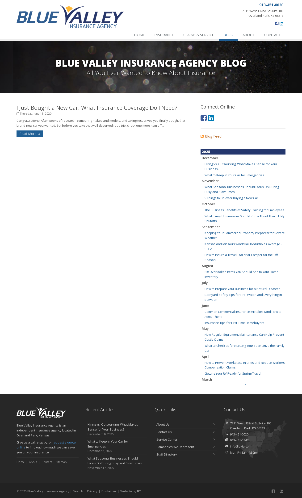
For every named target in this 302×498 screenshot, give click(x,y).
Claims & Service (198, 34)
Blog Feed (211, 136)
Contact (272, 34)
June (205, 305)
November (210, 181)
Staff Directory (185, 454)
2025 (206, 151)
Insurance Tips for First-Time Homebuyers (234, 323)
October (208, 204)
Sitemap (61, 462)
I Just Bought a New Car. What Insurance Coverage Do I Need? (97, 107)
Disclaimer (108, 491)
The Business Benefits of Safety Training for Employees (244, 210)
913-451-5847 (239, 440)
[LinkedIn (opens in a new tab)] (281, 23)
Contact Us (185, 432)
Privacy (92, 491)
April (205, 356)
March (207, 379)
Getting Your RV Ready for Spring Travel (233, 373)
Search (78, 491)
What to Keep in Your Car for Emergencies (234, 175)
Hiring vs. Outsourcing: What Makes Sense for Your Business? (117, 429)
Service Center (185, 439)
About (249, 34)
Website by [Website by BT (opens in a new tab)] (130, 491)
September (211, 227)
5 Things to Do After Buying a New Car (231, 198)
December (210, 158)
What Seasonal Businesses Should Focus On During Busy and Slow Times (117, 463)
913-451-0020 (239, 434)
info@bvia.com (240, 446)
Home (139, 34)
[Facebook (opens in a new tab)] (276, 23)
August (208, 266)
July (205, 282)
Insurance (164, 34)
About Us (185, 424)
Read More (29, 133)
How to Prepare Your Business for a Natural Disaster (242, 289)
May (205, 328)
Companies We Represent (185, 447)
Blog (228, 34)
